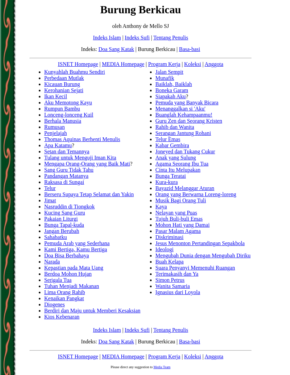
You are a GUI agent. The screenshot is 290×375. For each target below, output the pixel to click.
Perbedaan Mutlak (64, 78)
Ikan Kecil (55, 96)
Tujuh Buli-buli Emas (179, 219)
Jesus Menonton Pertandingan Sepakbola (200, 243)
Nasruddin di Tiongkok (69, 206)
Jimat (50, 200)
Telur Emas (167, 139)
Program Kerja (164, 64)
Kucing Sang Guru (64, 213)
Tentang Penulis (170, 37)
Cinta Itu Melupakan (177, 170)
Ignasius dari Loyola (177, 292)
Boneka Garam (171, 90)
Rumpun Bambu (62, 109)
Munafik (164, 78)
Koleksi (192, 64)
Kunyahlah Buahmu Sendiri (74, 72)
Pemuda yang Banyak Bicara (186, 102)
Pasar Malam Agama (178, 231)
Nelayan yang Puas (176, 213)
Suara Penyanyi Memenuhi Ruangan (195, 268)
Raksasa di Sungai (64, 182)
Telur (50, 188)
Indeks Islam (107, 37)
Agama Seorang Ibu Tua (181, 164)
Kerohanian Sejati (63, 90)
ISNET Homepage (78, 64)
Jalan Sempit (169, 72)
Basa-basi (189, 49)
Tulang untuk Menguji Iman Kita (80, 157)
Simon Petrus (170, 280)
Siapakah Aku (170, 96)
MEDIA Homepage (123, 64)
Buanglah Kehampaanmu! (183, 115)
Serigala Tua (57, 280)
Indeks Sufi (137, 37)
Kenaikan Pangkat (64, 298)
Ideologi (164, 249)
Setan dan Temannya (66, 151)
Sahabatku (55, 237)
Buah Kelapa (169, 262)
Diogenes (54, 304)
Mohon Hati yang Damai (182, 225)
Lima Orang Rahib (64, 292)
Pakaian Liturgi (61, 219)
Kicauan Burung (62, 84)
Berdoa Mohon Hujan (68, 274)
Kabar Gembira (172, 145)
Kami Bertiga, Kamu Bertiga (75, 249)
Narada (52, 262)
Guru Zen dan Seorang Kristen (188, 121)
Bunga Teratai (170, 176)
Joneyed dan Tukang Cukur (185, 151)
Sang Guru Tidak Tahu (68, 170)
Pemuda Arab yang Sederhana (76, 243)
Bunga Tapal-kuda (64, 225)
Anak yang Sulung (175, 157)
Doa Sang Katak (116, 49)
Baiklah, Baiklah (173, 84)
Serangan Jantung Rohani (183, 133)
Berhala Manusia (62, 121)
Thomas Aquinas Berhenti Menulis (82, 139)
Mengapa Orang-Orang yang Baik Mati (87, 164)
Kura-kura (166, 182)
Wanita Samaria (172, 286)
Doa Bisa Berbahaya (66, 255)
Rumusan (54, 127)
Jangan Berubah (61, 231)
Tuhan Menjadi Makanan (71, 286)
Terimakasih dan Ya (176, 274)
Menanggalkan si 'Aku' (180, 109)
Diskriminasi (169, 237)
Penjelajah (55, 133)
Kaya (161, 206)
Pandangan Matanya (66, 176)
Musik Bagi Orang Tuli (180, 200)
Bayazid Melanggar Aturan (184, 188)
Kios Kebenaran (62, 317)
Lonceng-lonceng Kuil (68, 115)
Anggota (214, 64)
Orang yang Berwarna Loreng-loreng (195, 194)
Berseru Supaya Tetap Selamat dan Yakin (89, 194)
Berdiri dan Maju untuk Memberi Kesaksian (92, 310)
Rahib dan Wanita (174, 127)
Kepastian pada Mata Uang (73, 268)
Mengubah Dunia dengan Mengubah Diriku (203, 255)
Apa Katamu (58, 145)
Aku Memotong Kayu (68, 102)
